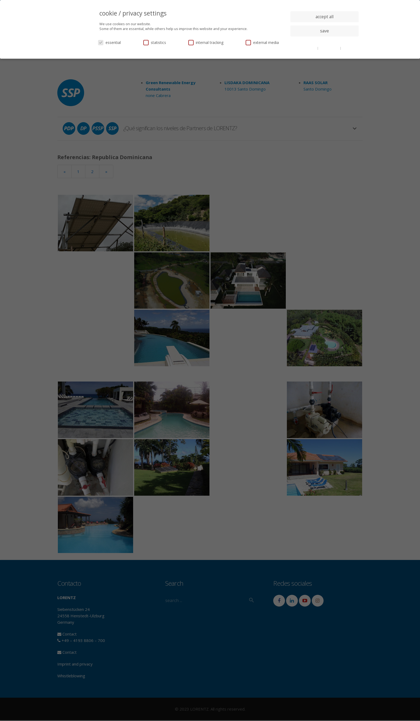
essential (109, 42)
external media (262, 42)
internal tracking (205, 42)
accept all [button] (324, 17)
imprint (348, 48)
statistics (154, 42)
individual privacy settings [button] (324, 41)
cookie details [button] (306, 48)
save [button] (324, 31)
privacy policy (329, 48)
